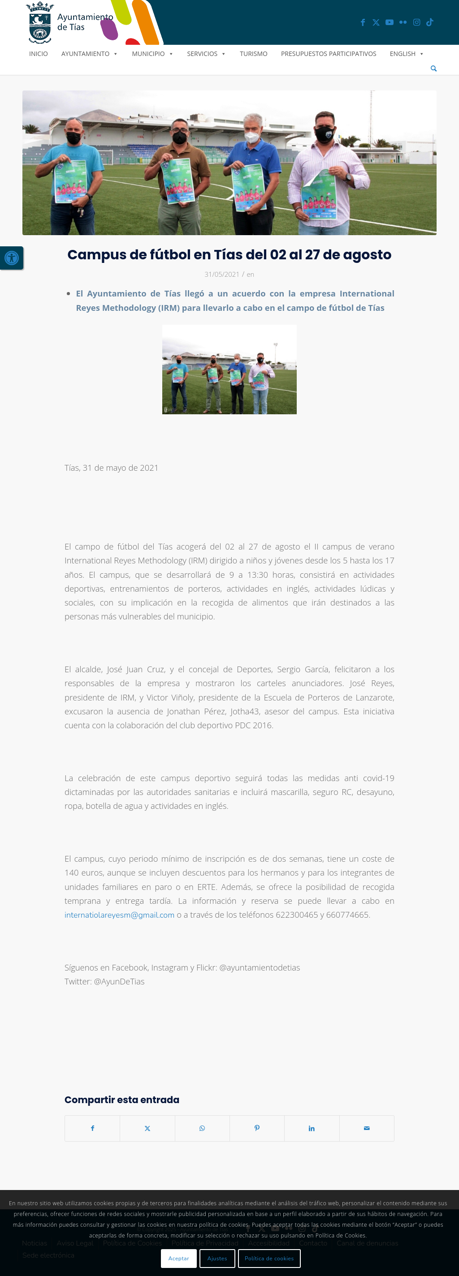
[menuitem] (434, 69)
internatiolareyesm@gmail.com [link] (119, 915)
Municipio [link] (152, 53)
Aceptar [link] (179, 1258)
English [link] (407, 53)
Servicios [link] (207, 53)
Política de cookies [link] (269, 1258)
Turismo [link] (254, 53)
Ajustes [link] (218, 1258)
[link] (11, 258)
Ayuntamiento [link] (89, 53)
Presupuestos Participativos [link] (329, 53)
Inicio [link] (38, 53)
